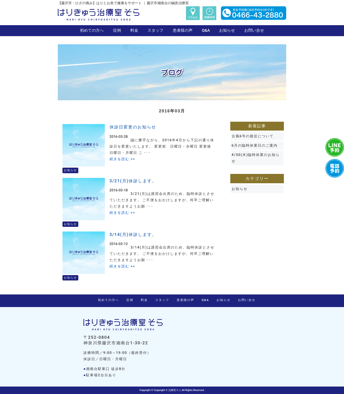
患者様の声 (183, 30)
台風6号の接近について (253, 136)
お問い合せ (254, 30)
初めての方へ (92, 30)
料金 (134, 30)
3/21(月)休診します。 (133, 180)
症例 (117, 30)
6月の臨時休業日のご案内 (255, 145)
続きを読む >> (122, 159)
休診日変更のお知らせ (133, 126)
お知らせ (227, 30)
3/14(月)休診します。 (133, 234)
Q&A (206, 30)
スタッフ (155, 30)
